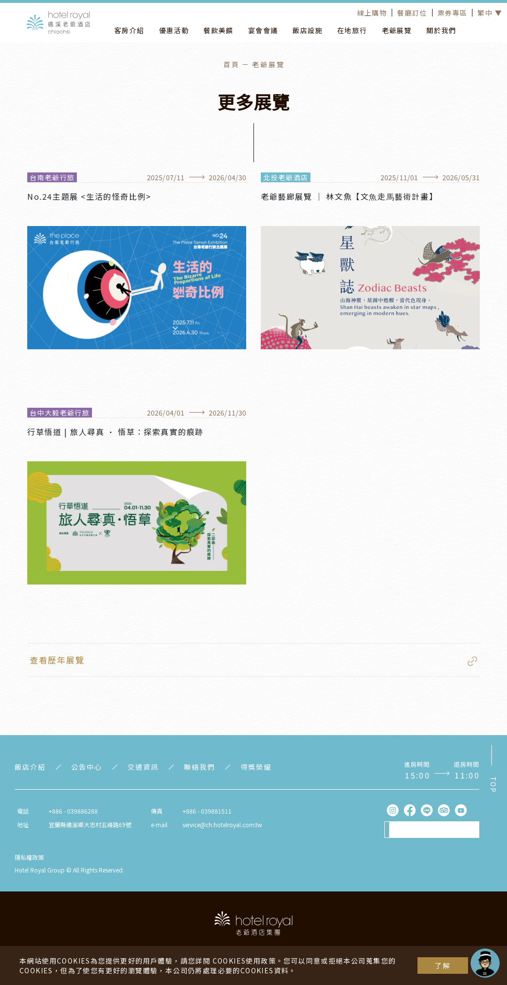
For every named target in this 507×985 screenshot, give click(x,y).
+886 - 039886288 (73, 811)
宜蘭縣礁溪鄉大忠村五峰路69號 (90, 824)
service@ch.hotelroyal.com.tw (222, 824)
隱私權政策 (29, 857)
